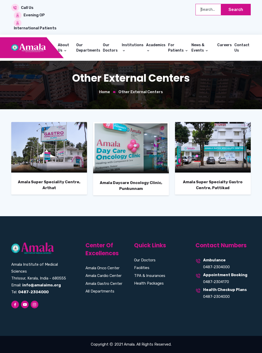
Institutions (133, 45)
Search (235, 9)
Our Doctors (110, 47)
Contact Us (241, 47)
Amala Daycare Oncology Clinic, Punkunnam (131, 185)
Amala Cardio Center (103, 275)
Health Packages (149, 283)
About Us (63, 47)
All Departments (99, 291)
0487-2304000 (216, 267)
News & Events (198, 47)
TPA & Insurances (149, 275)
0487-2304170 (216, 281)
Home (104, 91)
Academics (156, 45)
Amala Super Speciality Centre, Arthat (49, 185)
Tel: (30, 292)
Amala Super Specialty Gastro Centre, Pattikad (213, 185)
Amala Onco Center (102, 267)
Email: (36, 285)
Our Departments (88, 47)
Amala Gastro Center (103, 283)
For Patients (176, 47)
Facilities (141, 267)
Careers (224, 45)
